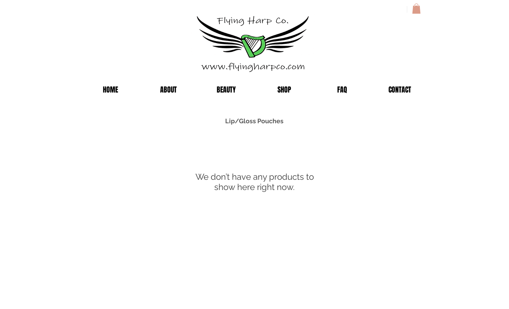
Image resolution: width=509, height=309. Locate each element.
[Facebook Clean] (389, 289)
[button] (416, 9)
